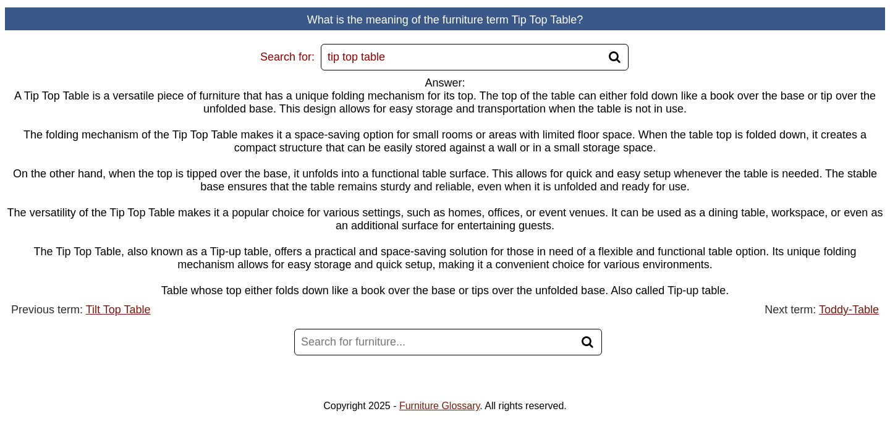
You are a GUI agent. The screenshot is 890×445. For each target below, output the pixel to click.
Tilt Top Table (118, 309)
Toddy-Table (849, 309)
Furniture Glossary (439, 405)
